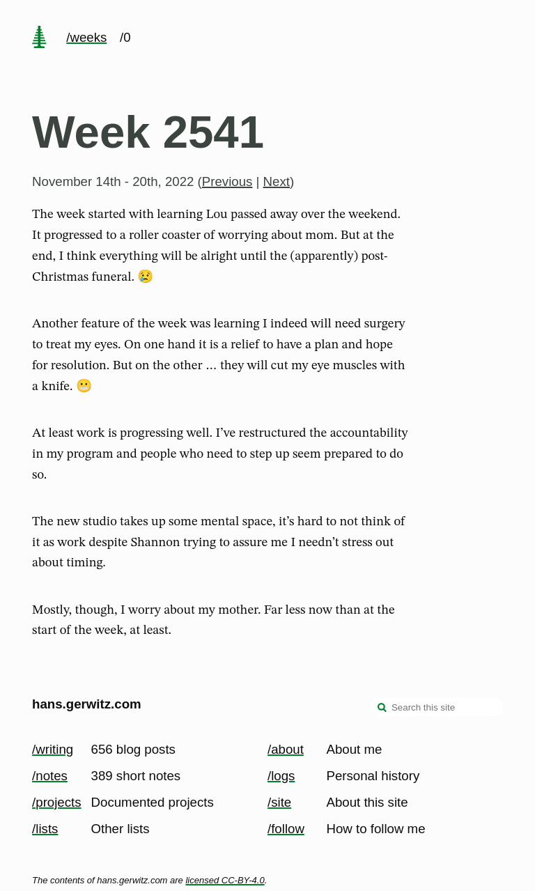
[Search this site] (437, 707)
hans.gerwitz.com (86, 704)
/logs (281, 775)
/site (279, 802)
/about (286, 749)
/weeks (86, 37)
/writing (52, 749)
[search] (382, 708)
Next (276, 181)
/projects (57, 802)
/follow (286, 828)
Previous (227, 181)
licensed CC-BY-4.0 (224, 880)
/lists (45, 828)
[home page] (39, 38)
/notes (50, 775)
